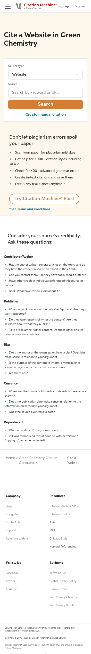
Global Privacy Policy (63, 581)
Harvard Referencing (63, 546)
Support (11, 530)
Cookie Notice (59, 589)
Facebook (12, 573)
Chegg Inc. (13, 514)
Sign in (80, 6)
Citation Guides (60, 514)
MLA (53, 530)
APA (52, 522)
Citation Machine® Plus (64, 506)
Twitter (10, 581)
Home (10, 458)
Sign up (63, 6)
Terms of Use (58, 573)
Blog (9, 506)
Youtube (11, 589)
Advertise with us (17, 538)
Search (12, 84)
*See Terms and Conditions (29, 209)
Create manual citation (45, 115)
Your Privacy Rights (62, 605)
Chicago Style (58, 538)
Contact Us (13, 522)
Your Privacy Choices (63, 597)
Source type (16, 66)
